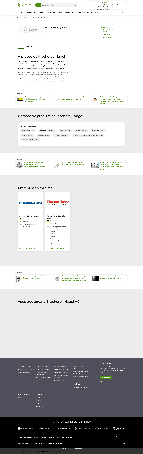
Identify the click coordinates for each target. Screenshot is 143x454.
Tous (37, 5)
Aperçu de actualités (24, 372)
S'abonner (106, 377)
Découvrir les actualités (25, 366)
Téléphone (105, 34)
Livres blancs (40, 403)
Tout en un (39, 406)
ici (63, 81)
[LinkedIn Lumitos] (124, 443)
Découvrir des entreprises (44, 366)
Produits (28, 47)
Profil (21, 47)
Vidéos (20, 397)
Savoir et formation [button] (84, 12)
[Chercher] (75, 5)
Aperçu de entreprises (43, 377)
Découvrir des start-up (43, 369)
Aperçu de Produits (60, 380)
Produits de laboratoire (61, 369)
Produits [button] (42, 12)
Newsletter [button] (98, 12)
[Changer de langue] (123, 13)
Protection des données (55, 443)
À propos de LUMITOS (47, 438)
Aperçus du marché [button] (55, 12)
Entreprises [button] (31, 12)
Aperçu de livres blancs (80, 387)
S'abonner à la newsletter (26, 369)
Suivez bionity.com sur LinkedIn (108, 382)
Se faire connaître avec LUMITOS (28, 438)
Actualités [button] (21, 12)
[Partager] (118, 13)
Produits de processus (61, 372)
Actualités (39, 397)
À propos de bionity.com (64, 438)
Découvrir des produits (61, 366)
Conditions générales (38, 443)
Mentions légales (23, 443)
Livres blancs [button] (69, 12)
